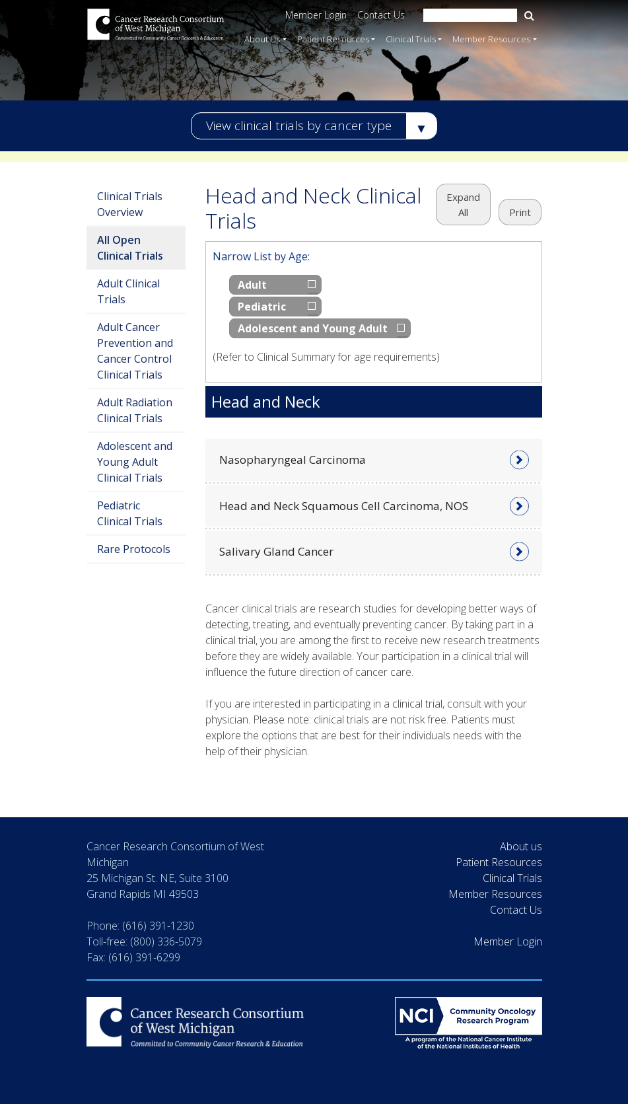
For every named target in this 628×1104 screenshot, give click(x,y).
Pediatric (262, 306)
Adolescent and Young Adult (313, 328)
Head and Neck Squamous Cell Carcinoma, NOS (343, 505)
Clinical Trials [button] (411, 38)
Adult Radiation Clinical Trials (134, 410)
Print (520, 212)
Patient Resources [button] (333, 38)
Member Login (316, 15)
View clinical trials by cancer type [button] (299, 125)
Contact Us (381, 15)
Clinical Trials (512, 878)
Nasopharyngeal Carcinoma (292, 459)
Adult (252, 284)
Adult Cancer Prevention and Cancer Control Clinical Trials (135, 351)
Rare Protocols (133, 549)
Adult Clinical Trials (128, 291)
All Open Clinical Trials (130, 248)
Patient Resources (499, 862)
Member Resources (495, 894)
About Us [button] (262, 38)
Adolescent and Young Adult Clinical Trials (134, 462)
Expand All (463, 204)
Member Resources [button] (491, 38)
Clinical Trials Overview (129, 204)
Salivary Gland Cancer (276, 551)
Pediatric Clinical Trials (129, 513)
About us (521, 846)
